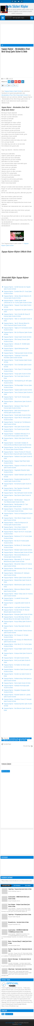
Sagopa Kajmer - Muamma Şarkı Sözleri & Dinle (18, 552)
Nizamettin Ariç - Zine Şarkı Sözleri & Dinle (18, 922)
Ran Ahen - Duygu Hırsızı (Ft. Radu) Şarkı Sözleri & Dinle (20, 950)
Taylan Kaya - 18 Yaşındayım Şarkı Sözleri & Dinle (19, 914)
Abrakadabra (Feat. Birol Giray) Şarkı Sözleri (14, 95)
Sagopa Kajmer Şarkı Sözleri (13, 91)
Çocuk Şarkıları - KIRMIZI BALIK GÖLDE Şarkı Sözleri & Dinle (18, 898)
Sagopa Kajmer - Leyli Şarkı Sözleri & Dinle (17, 607)
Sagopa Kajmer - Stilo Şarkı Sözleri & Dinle (17, 426)
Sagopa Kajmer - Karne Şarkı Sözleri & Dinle (17, 683)
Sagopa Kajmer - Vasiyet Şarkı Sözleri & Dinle (17, 337)
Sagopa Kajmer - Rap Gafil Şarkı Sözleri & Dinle (18, 493)
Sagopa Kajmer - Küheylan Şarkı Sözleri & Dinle (18, 614)
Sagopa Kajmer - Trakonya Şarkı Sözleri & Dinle (18, 353)
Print (10, 85)
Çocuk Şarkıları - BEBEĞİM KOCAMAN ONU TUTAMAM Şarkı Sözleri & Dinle (18, 931)
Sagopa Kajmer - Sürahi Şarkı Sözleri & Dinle (17, 415)
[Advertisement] (17, 64)
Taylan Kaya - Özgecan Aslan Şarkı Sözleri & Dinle (19, 889)
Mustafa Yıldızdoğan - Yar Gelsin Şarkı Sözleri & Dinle (19, 960)
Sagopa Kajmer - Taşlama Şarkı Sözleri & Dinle (18, 390)
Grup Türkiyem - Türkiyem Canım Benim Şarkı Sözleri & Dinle (19, 905)
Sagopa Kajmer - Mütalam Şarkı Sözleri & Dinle (18, 550)
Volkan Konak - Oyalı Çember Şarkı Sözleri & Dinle (20, 969)
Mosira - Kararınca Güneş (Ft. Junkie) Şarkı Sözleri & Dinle (20, 942)
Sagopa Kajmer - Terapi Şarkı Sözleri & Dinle (17, 374)
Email (4, 85)
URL (16, 85)
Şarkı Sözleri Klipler (17, 6)
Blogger (20, 1024)
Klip (3, 1014)
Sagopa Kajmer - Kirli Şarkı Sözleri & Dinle (16, 658)
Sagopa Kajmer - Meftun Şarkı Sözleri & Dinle (17, 577)
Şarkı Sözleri (23, 740)
